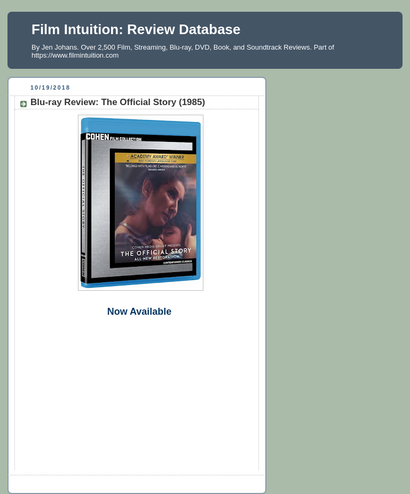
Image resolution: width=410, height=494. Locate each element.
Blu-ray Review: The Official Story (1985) (117, 102)
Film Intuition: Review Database (136, 29)
